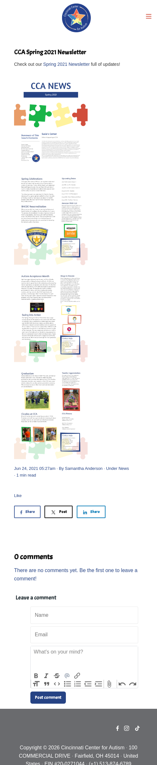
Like (18, 495)
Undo (122, 684)
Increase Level (98, 684)
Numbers (78, 684)
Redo (133, 684)
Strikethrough (56, 676)
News (124, 468)
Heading (36, 684)
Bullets (67, 684)
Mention (67, 676)
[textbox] (84, 659)
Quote (46, 684)
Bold (36, 676)
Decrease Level (88, 684)
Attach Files (109, 684)
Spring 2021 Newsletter (66, 64)
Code (57, 684)
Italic (46, 676)
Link (77, 676)
